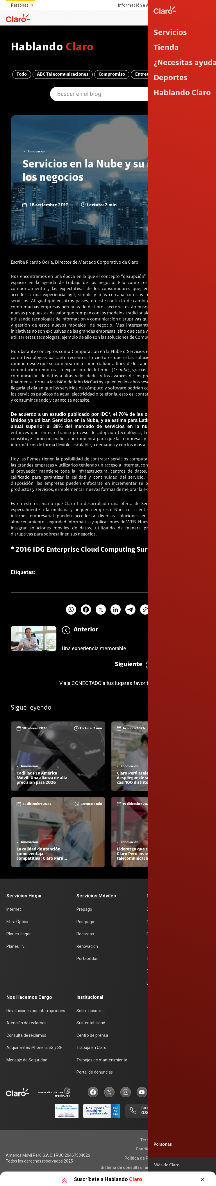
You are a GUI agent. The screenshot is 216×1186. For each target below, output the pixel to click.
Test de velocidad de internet (173, 959)
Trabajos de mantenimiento (101, 1058)
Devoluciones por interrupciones (35, 1010)
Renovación (87, 947)
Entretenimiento (151, 75)
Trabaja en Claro (91, 1047)
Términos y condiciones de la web (172, 1138)
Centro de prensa (92, 1034)
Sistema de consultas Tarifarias (131, 1166)
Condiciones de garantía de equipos (170, 1147)
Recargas (85, 935)
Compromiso (110, 75)
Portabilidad (87, 959)
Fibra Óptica (17, 923)
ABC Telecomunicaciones (61, 75)
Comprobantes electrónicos (172, 971)
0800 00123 (192, 1112)
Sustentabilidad (90, 1023)
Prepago (84, 911)
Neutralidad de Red (188, 1166)
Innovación (190, 75)
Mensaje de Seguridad (26, 1058)
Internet (13, 911)
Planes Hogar (18, 935)
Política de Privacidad (145, 1157)
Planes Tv (15, 947)
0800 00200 (154, 1112)
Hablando (55, 48)
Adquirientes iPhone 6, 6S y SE (34, 1047)
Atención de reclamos (26, 1023)
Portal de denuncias (94, 1071)
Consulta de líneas (163, 947)
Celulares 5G (158, 923)
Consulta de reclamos (26, 1034)
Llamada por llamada (166, 983)
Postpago (85, 923)
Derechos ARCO (190, 1157)
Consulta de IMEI (162, 911)
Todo (20, 75)
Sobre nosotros (90, 1010)
